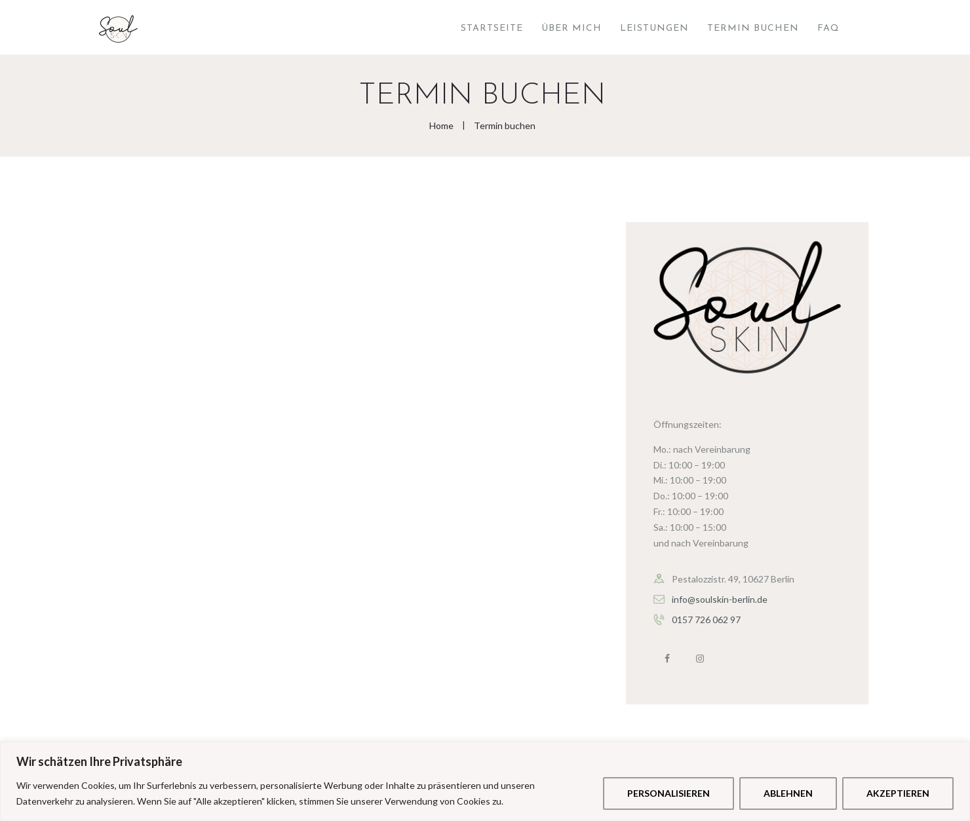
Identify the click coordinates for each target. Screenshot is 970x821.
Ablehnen (788, 793)
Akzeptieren (897, 793)
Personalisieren (668, 793)
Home (441, 125)
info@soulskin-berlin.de (719, 599)
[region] (485, 781)
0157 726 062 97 (706, 619)
